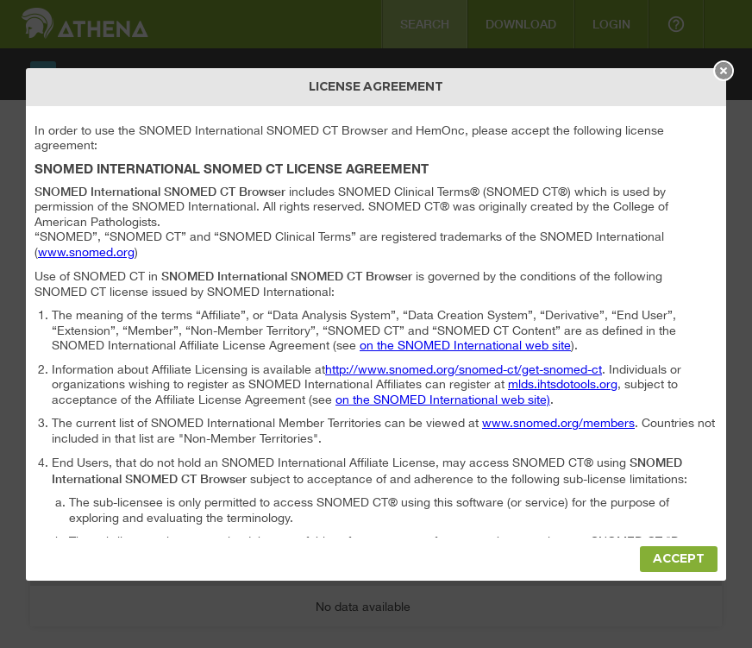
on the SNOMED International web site (465, 345)
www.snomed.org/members (558, 423)
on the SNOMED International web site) (442, 399)
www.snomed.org (86, 252)
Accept (679, 558)
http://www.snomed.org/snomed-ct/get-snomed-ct (463, 369)
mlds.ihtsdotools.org (562, 384)
